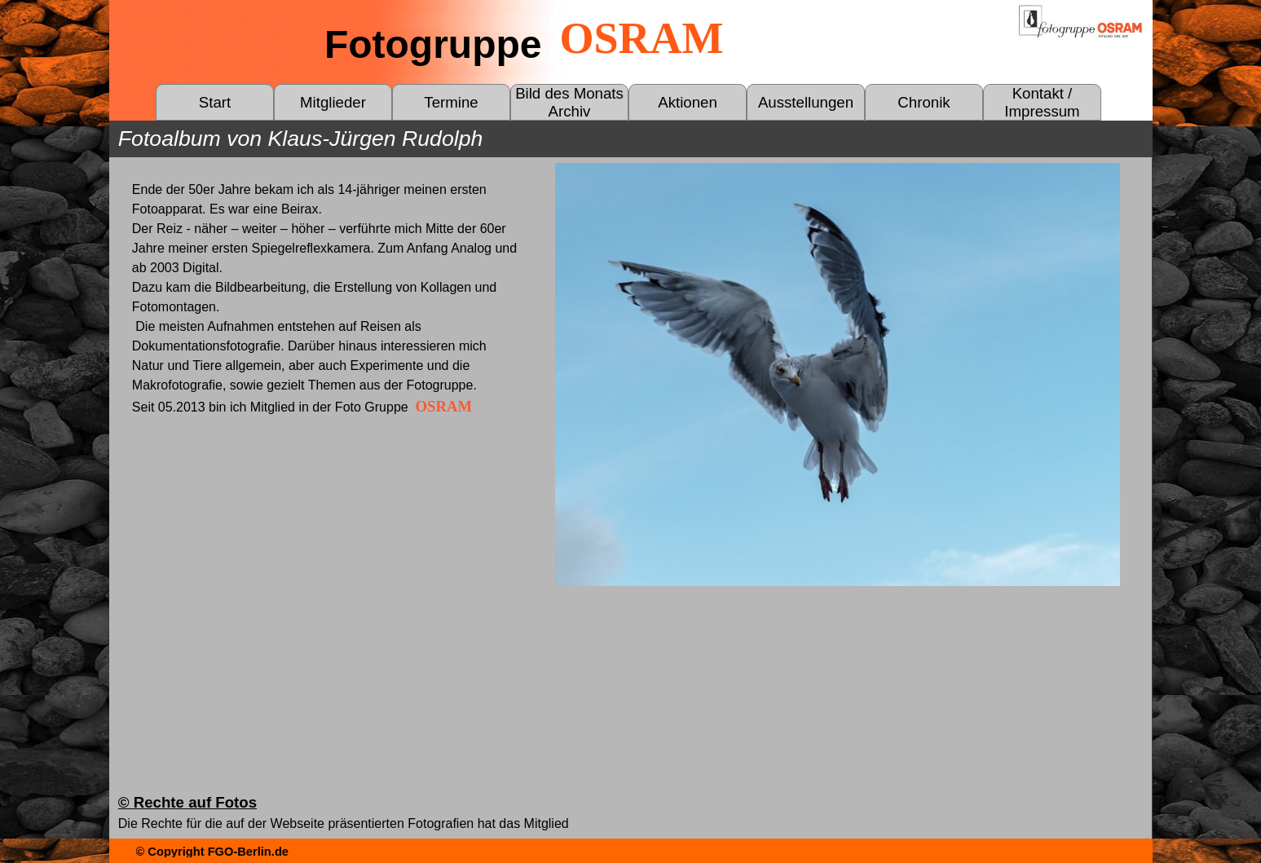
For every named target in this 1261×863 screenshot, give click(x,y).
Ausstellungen (805, 102)
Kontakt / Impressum (1041, 102)
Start (215, 102)
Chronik (923, 102)
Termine (451, 102)
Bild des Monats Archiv (569, 102)
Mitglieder (333, 102)
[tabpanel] (326, 299)
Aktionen (687, 102)
